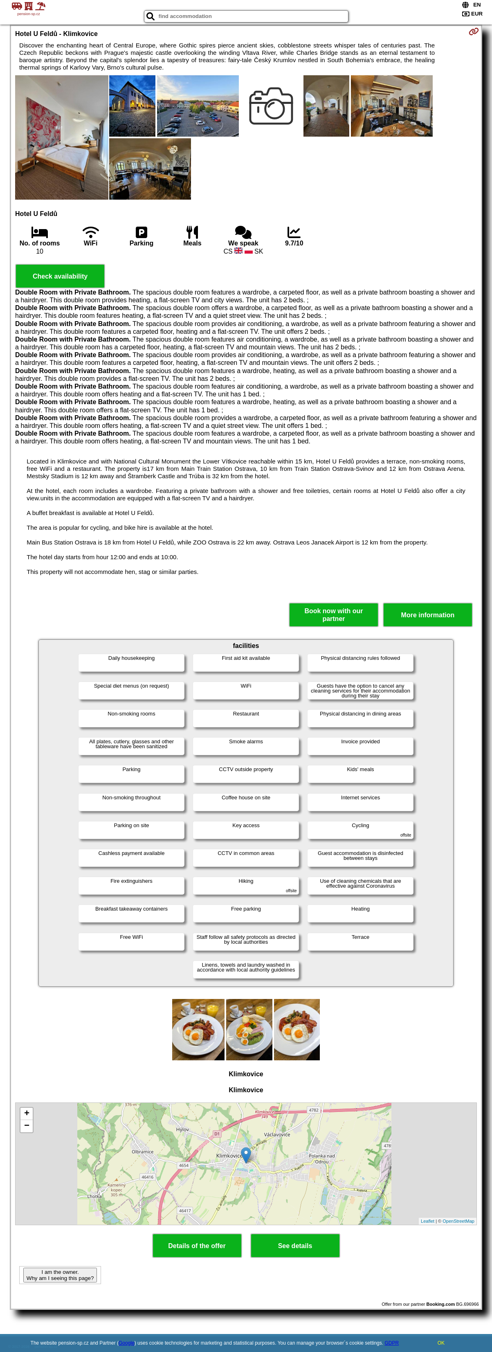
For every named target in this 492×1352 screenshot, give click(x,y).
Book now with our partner (333, 614)
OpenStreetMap (458, 1221)
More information (428, 615)
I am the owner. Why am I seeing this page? (60, 1275)
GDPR (391, 1343)
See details (295, 1245)
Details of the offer (196, 1245)
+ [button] (26, 1114)
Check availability (60, 276)
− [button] (26, 1126)
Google (127, 1343)
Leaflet (427, 1221)
